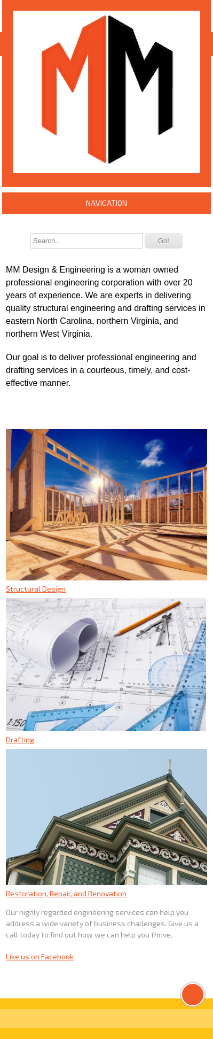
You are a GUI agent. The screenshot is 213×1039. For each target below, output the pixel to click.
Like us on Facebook (40, 956)
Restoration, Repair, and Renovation (66, 893)
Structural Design (36, 588)
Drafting (20, 739)
